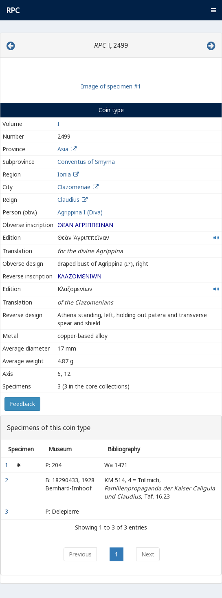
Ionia (64, 174)
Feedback (22, 404)
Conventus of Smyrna (86, 161)
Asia (62, 149)
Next (147, 554)
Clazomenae (73, 187)
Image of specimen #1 (111, 86)
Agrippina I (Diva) (80, 212)
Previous (80, 554)
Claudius (68, 199)
